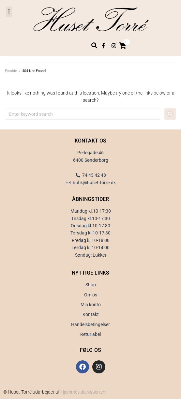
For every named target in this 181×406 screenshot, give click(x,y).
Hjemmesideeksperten (83, 392)
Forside (11, 71)
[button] (9, 12)
